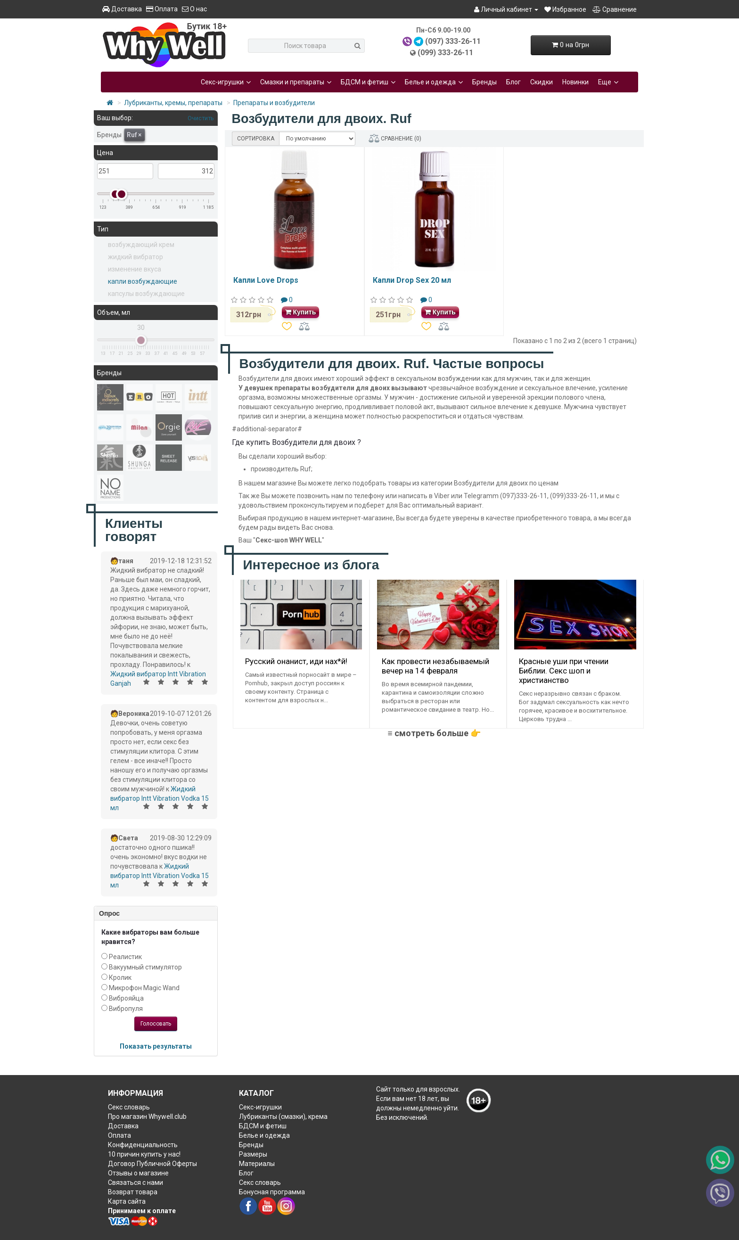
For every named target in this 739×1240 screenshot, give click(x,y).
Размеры (253, 1154)
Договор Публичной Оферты (152, 1163)
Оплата (162, 9)
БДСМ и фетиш (368, 82)
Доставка (122, 9)
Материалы (257, 1163)
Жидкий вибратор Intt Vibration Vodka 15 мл (159, 798)
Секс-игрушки (226, 82)
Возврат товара (132, 1192)
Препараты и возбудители (274, 103)
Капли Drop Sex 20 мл (412, 280)
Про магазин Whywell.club (147, 1116)
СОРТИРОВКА (255, 138)
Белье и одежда (434, 82)
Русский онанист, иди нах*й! (296, 661)
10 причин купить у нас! (144, 1154)
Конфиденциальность (143, 1145)
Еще (608, 82)
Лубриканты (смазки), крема (283, 1116)
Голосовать (155, 1023)
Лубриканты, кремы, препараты (173, 103)
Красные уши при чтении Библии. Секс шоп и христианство (563, 671)
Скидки (541, 82)
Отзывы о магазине (138, 1173)
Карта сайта (127, 1201)
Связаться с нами (135, 1182)
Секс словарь (129, 1107)
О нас (194, 9)
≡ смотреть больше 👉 (433, 733)
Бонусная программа (272, 1192)
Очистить (200, 118)
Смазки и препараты (295, 82)
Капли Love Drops (265, 280)
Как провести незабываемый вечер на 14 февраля (435, 666)
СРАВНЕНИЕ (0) (395, 138)
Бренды (484, 82)
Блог (513, 82)
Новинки (575, 82)
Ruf (134, 135)
